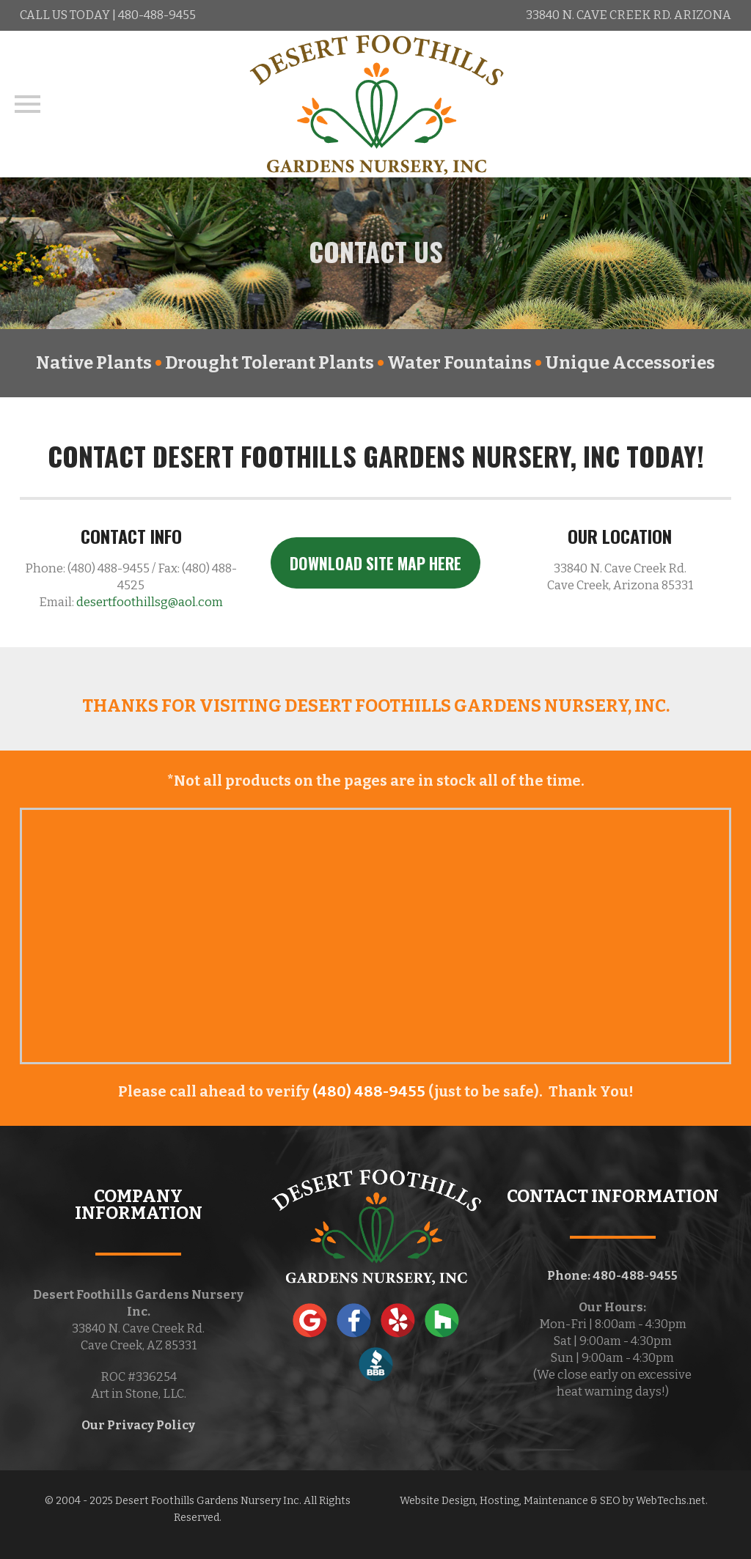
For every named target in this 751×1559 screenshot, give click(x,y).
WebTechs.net (671, 1500)
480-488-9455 (157, 15)
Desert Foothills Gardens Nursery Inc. (208, 1500)
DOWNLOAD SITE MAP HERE (375, 563)
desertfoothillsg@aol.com (149, 602)
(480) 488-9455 (368, 1091)
